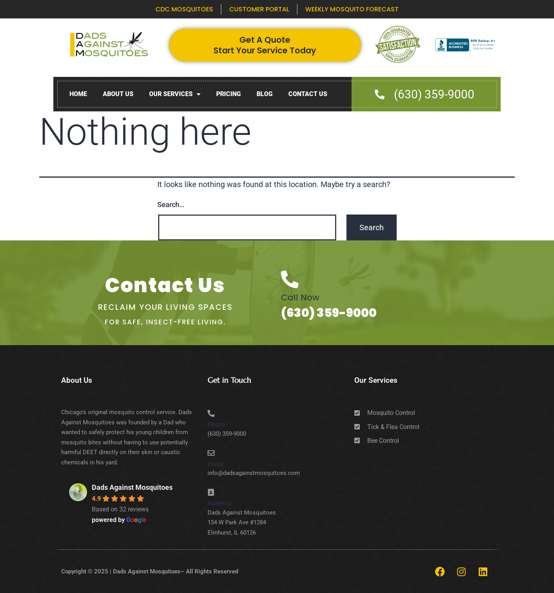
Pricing (228, 94)
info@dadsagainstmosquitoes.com (254, 473)
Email (215, 464)
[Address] (211, 492)
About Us (118, 94)
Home (78, 94)
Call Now (300, 297)
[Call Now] (290, 279)
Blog (265, 94)
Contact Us (307, 94)
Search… (170, 204)
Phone (217, 424)
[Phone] (211, 413)
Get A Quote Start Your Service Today (264, 45)
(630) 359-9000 (329, 313)
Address (219, 503)
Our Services (174, 94)
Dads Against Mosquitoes (132, 487)
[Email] (211, 453)
